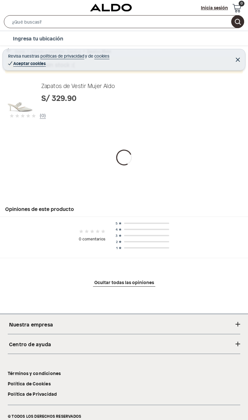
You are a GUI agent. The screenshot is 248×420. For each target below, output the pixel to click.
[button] (124, 23)
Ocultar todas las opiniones (124, 347)
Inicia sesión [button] (214, 7)
